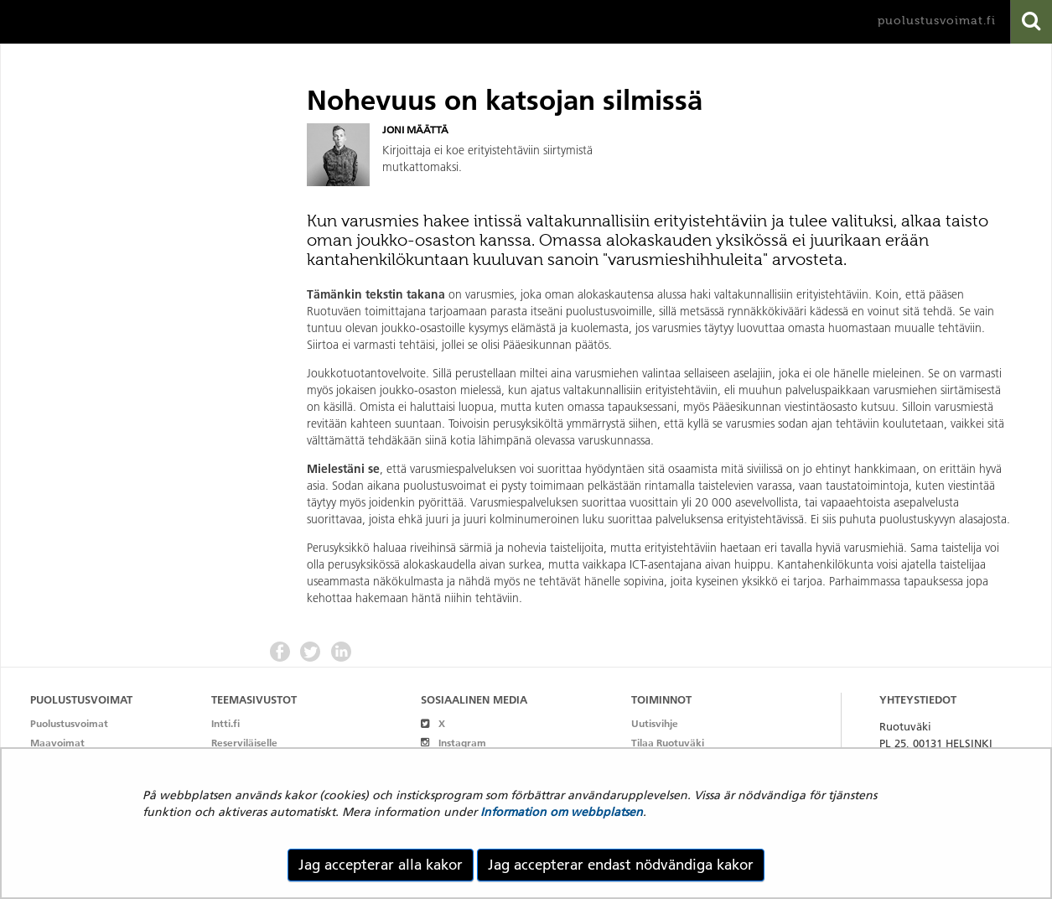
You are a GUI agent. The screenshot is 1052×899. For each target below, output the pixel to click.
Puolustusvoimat (69, 723)
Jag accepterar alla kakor (380, 864)
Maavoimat (57, 742)
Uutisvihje (654, 723)
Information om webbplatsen (561, 811)
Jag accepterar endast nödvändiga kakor (621, 864)
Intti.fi (225, 723)
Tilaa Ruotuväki (667, 742)
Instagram (453, 742)
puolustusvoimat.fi (937, 20)
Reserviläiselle (244, 742)
